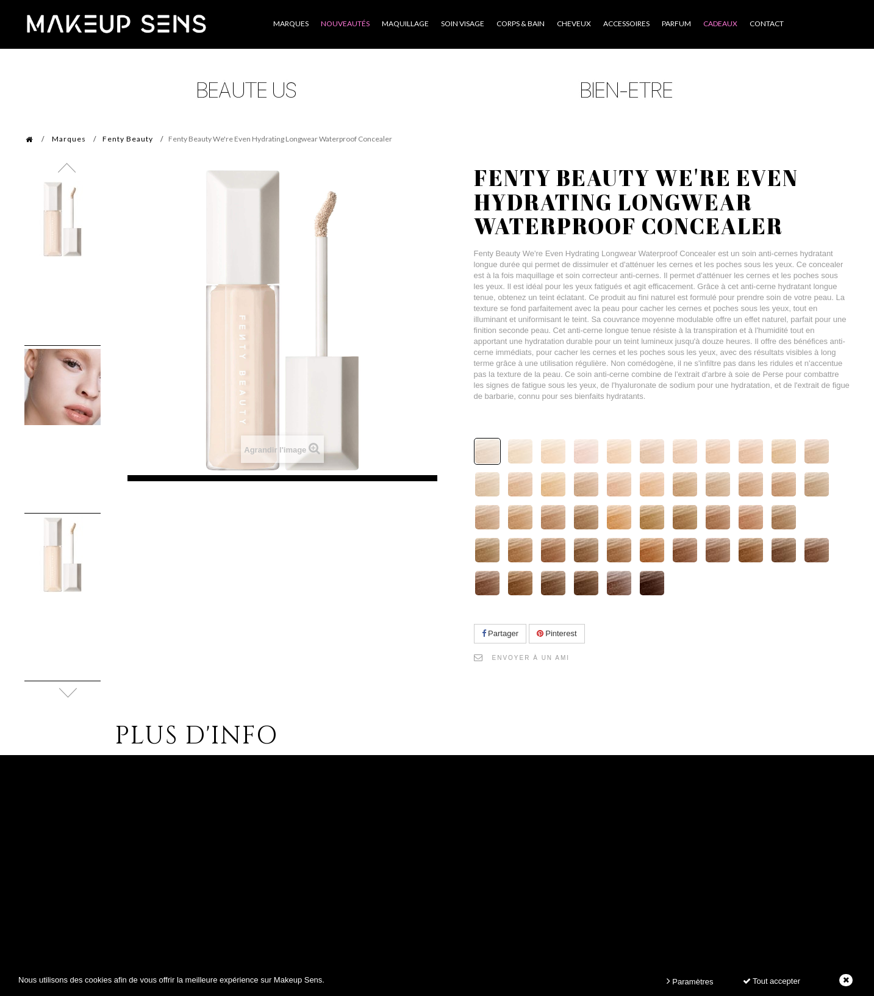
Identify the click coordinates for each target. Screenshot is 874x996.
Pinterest (557, 633)
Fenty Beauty (127, 138)
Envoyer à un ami (531, 657)
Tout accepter (771, 981)
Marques (69, 138)
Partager (500, 633)
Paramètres (690, 981)
